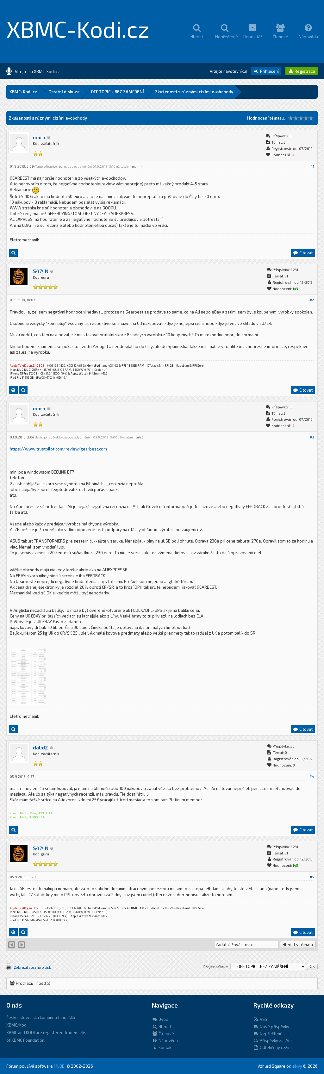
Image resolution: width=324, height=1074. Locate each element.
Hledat (161, 1026)
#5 (312, 877)
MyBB (59, 1066)
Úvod (160, 1019)
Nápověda (165, 1040)
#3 (312, 437)
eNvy (297, 1066)
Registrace (301, 71)
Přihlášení (266, 71)
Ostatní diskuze (64, 91)
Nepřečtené (268, 1033)
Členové (163, 1033)
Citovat (303, 252)
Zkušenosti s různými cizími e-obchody (194, 91)
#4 (311, 776)
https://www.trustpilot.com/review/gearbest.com (58, 448)
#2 (311, 300)
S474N (40, 271)
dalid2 (40, 747)
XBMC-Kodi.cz (78, 28)
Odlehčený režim (272, 1047)
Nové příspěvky (271, 1026)
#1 (312, 166)
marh (39, 137)
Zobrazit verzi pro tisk (32, 967)
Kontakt (162, 1047)
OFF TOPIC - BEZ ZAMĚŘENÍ (117, 91)
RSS (260, 1019)
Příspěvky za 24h (272, 1040)
